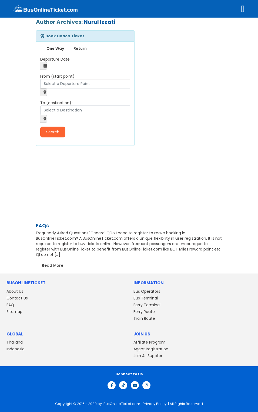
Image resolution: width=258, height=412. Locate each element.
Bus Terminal (145, 298)
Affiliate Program (149, 342)
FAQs (42, 225)
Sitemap (14, 311)
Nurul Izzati (99, 22)
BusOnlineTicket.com (122, 403)
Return (80, 48)
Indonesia (15, 349)
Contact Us (17, 298)
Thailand (14, 342)
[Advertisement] (69, 185)
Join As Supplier (147, 355)
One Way (55, 48)
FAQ (10, 305)
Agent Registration (150, 349)
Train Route (144, 318)
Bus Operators (146, 291)
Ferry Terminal (146, 305)
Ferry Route (144, 311)
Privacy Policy (154, 403)
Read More (52, 265)
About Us (14, 291)
